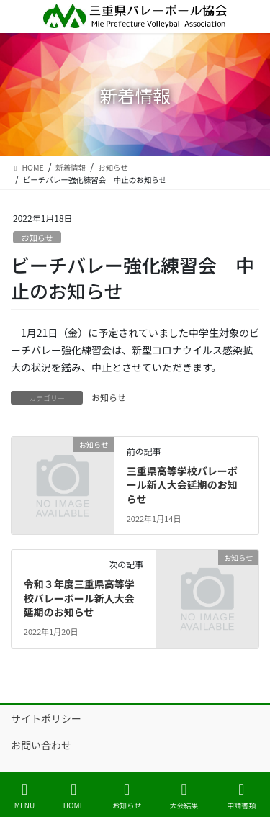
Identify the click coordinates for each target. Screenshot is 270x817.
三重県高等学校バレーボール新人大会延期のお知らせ (182, 485)
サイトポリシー (46, 718)
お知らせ (37, 237)
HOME (73, 796)
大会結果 (184, 796)
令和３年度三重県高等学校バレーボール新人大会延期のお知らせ (79, 598)
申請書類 (241, 796)
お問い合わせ (41, 745)
